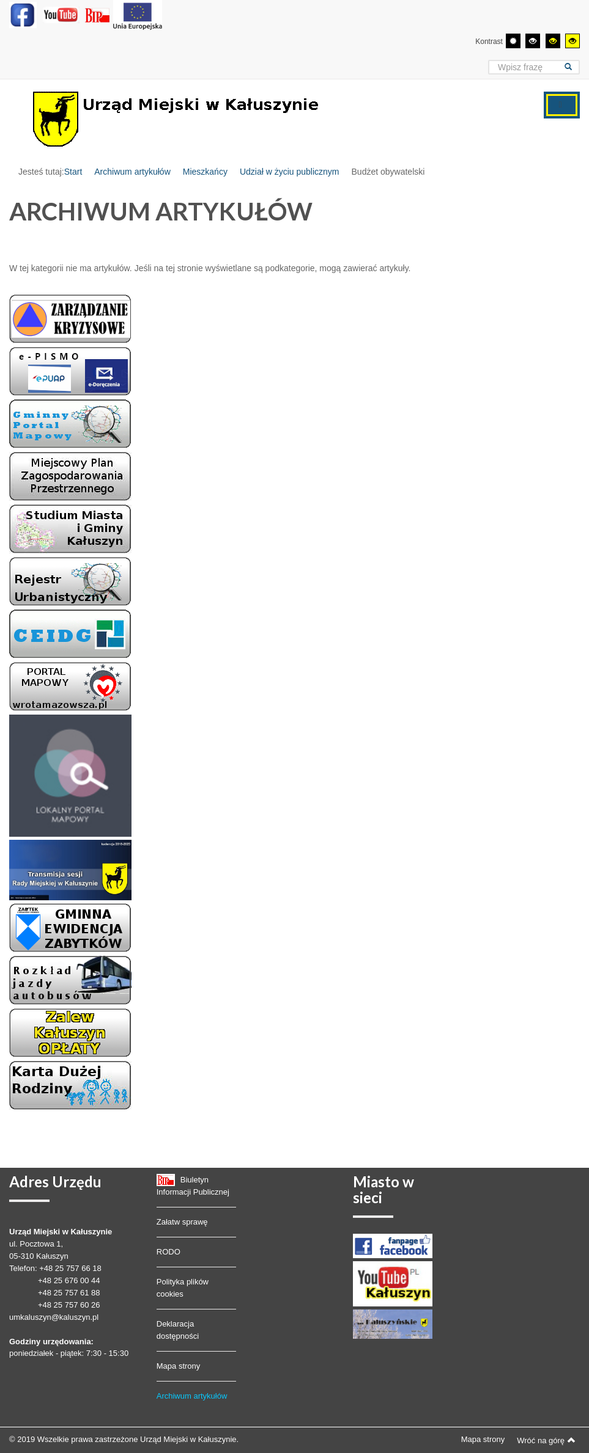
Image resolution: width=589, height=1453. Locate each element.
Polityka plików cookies (183, 1287)
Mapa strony (179, 1366)
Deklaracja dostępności (178, 1330)
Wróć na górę (546, 1440)
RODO (168, 1251)
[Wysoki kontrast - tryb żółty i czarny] (572, 41)
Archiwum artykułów (132, 172)
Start (73, 172)
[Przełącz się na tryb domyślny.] (513, 41)
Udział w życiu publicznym (289, 172)
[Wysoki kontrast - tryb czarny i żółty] (553, 41)
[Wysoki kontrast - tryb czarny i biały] (532, 41)
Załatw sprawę (182, 1221)
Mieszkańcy (205, 172)
